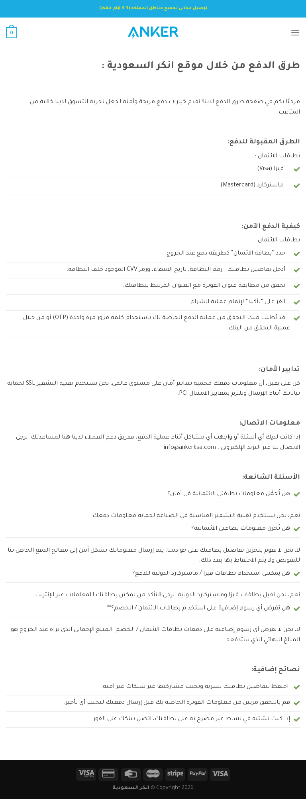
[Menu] (295, 32)
